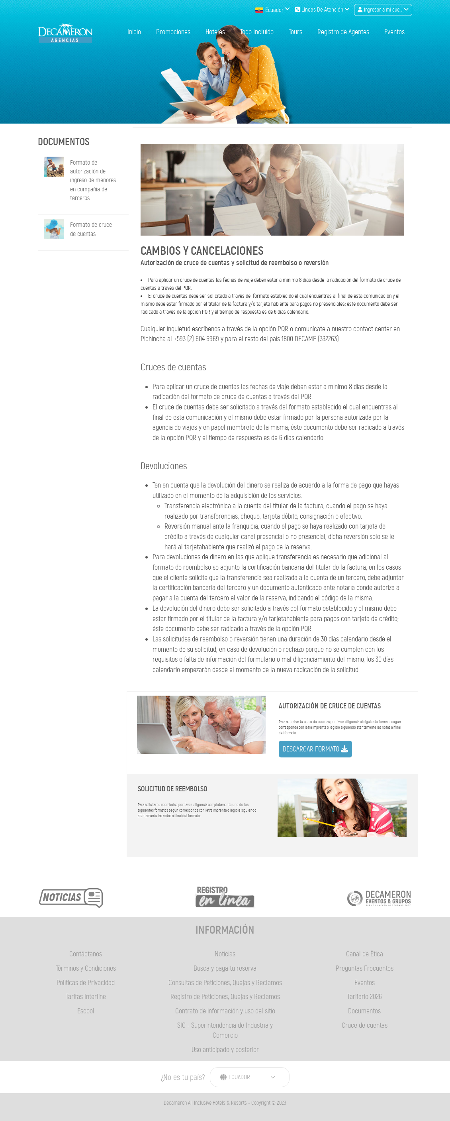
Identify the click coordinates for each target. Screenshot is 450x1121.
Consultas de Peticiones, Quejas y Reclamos (225, 982)
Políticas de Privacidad (86, 982)
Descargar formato (315, 749)
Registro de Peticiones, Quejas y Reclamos (225, 996)
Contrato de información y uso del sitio (225, 1011)
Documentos (364, 1011)
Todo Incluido (257, 32)
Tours (295, 32)
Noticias (225, 954)
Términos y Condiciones (86, 968)
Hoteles (215, 32)
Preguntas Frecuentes (364, 968)
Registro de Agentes (343, 32)
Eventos (394, 32)
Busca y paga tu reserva (225, 968)
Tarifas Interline (86, 996)
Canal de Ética (364, 954)
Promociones (173, 32)
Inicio (134, 32)
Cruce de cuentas (364, 1025)
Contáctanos (85, 954)
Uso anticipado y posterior (225, 1049)
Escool (85, 1011)
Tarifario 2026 (364, 996)
